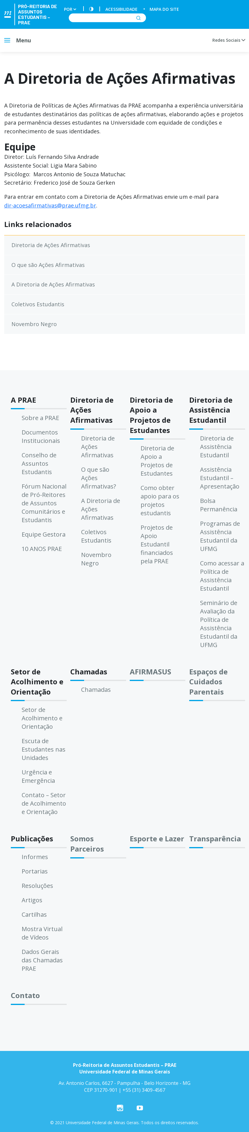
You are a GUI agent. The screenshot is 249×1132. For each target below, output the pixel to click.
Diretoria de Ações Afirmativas (50, 245)
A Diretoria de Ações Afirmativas (53, 284)
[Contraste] (91, 9)
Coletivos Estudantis (37, 304)
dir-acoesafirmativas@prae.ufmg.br (50, 205)
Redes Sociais (228, 40)
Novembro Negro (34, 324)
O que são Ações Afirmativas (48, 264)
